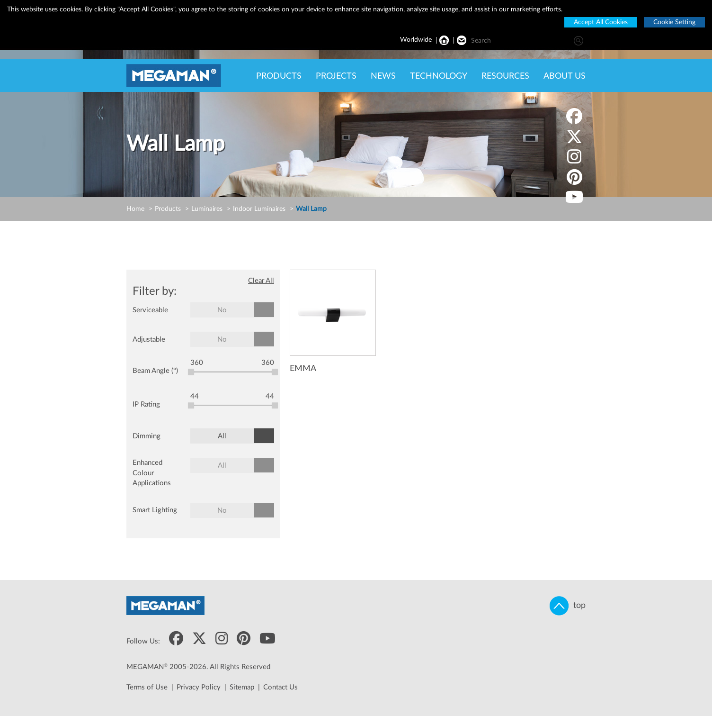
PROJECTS (336, 76)
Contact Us (280, 687)
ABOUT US (564, 76)
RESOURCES (505, 76)
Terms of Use (147, 687)
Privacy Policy (199, 687)
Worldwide (416, 39)
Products (168, 209)
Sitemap (242, 687)
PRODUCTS (279, 76)
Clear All (261, 280)
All (222, 436)
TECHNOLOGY (438, 76)
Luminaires (206, 209)
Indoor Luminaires (259, 209)
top (568, 606)
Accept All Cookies (601, 22)
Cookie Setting (674, 22)
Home (135, 209)
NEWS (383, 76)
